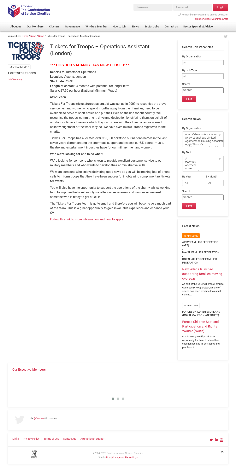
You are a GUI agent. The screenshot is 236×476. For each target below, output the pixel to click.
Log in (220, 7)
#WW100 (200, 162)
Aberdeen (200, 165)
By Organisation (192, 56)
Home (25, 36)
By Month (211, 176)
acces (200, 168)
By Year (186, 176)
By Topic (187, 152)
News (33, 36)
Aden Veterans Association (200, 134)
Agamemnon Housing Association (200, 141)
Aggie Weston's (200, 144)
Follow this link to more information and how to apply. (87, 219)
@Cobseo (39, 418)
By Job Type (189, 70)
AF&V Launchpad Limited (200, 137)
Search (186, 84)
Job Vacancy (15, 79)
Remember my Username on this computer (203, 14)
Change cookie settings (125, 457)
